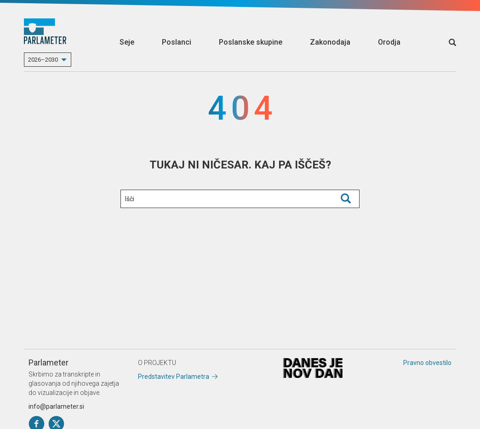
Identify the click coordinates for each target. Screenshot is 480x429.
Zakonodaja (330, 42)
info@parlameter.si (56, 406)
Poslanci (176, 42)
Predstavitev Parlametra (173, 376)
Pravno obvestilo (427, 362)
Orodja (389, 42)
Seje (127, 42)
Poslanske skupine (250, 42)
